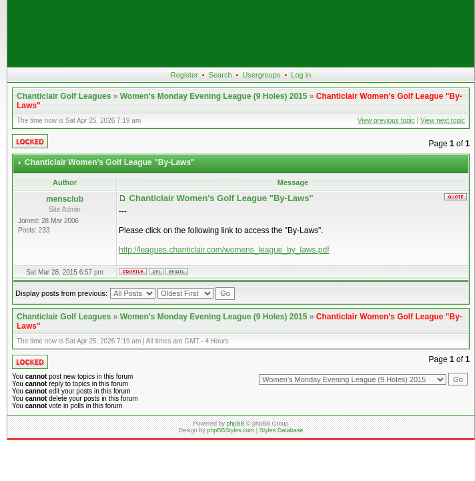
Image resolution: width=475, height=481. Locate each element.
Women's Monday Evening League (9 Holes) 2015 (214, 96)
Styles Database (282, 430)
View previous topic (386, 120)
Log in (301, 75)
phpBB (235, 423)
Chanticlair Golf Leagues (64, 96)
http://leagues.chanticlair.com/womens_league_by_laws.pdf (224, 250)
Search (220, 75)
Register (184, 75)
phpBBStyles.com (230, 430)
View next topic (442, 120)
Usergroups (261, 75)
